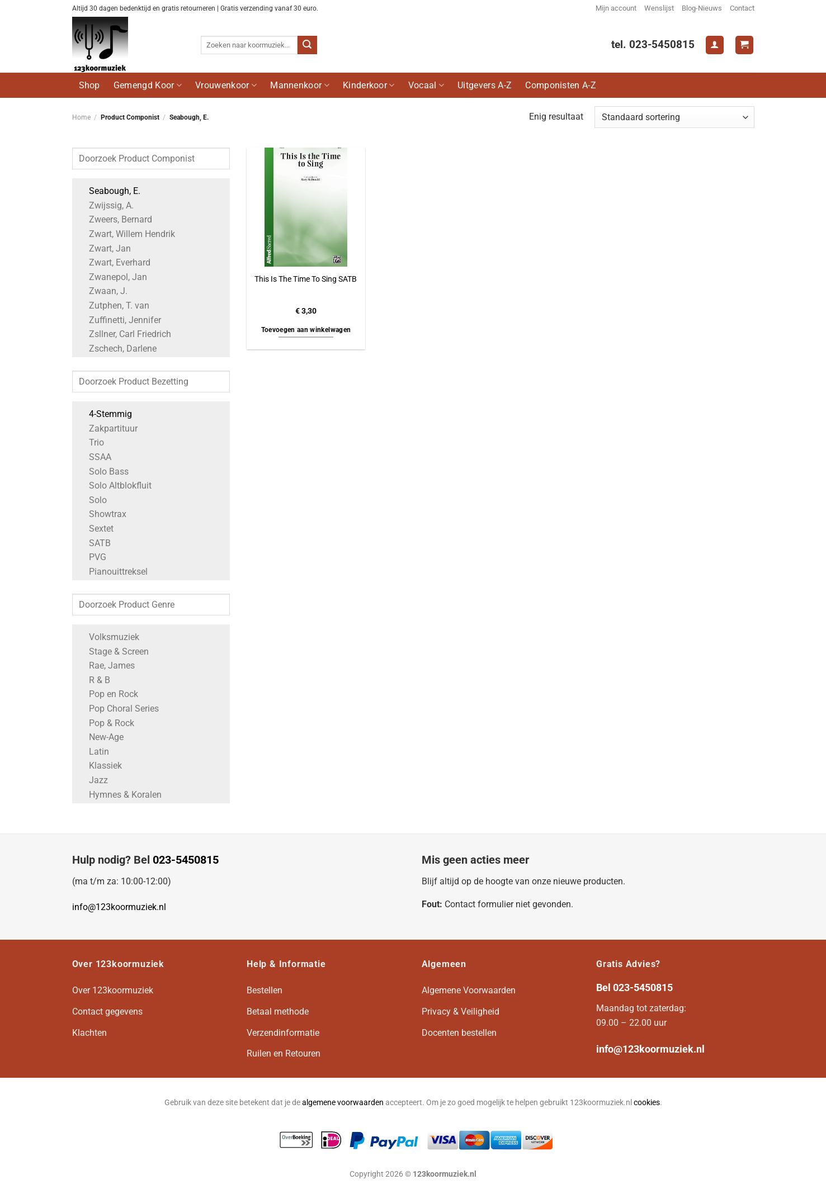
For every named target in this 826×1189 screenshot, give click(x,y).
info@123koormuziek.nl (119, 907)
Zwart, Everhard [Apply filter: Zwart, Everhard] (114, 262)
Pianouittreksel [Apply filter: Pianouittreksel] (113, 571)
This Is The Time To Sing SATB (305, 279)
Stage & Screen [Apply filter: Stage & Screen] (113, 651)
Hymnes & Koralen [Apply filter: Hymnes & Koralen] (120, 794)
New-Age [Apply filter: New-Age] (101, 737)
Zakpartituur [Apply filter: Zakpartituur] (108, 428)
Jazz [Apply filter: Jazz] (93, 780)
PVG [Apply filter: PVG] (92, 557)
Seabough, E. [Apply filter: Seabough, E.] (109, 191)
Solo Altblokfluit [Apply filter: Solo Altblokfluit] (115, 485)
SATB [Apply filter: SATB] (94, 543)
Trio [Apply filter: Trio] (91, 442)
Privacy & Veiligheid (460, 1011)
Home (81, 117)
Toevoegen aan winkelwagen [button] (306, 330)
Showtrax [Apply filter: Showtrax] (102, 514)
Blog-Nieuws (702, 8)
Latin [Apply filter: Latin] (93, 751)
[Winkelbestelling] (674, 117)
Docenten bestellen (459, 1032)
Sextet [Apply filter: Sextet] (96, 528)
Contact (742, 8)
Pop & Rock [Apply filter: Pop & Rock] (106, 723)
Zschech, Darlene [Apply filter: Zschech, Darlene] (117, 348)
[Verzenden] (307, 45)
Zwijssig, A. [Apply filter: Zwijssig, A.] (106, 205)
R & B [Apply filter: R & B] (94, 680)
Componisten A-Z (560, 85)
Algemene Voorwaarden (469, 990)
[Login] (715, 45)
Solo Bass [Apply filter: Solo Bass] (103, 471)
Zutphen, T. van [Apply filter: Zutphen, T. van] (113, 305)
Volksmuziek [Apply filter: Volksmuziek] (108, 637)
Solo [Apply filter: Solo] (92, 500)
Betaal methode (278, 1011)
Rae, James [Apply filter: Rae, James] (106, 665)
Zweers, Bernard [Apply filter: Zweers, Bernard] (115, 219)
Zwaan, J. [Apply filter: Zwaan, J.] (103, 291)
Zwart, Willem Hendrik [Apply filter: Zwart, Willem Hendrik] (126, 234)
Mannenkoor (299, 85)
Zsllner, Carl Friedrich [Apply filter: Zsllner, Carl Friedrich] (124, 334)
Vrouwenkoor (226, 85)
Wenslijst (659, 8)
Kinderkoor (369, 85)
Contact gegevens (107, 1011)
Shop (89, 85)
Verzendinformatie (283, 1032)
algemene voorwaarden (343, 1102)
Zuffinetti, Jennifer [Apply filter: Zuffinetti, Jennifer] (119, 320)
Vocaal (426, 85)
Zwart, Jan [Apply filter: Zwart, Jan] (104, 248)
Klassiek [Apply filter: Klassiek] (100, 765)
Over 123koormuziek (112, 990)
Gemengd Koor (148, 85)
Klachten (89, 1032)
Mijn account (616, 8)
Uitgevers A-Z (484, 85)
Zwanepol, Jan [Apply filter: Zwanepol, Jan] (112, 277)
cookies (647, 1102)
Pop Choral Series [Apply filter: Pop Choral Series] (118, 708)
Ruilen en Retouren (283, 1053)
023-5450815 (186, 859)
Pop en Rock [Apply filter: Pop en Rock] (108, 694)
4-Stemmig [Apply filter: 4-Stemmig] (105, 414)
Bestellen (264, 990)
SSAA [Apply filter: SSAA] (94, 457)
